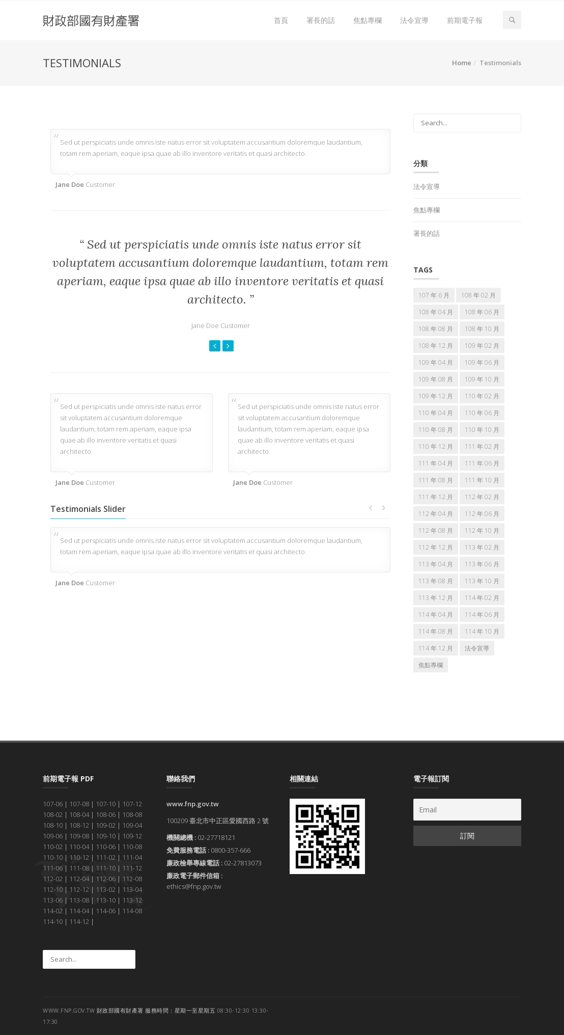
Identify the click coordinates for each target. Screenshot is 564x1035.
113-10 (106, 900)
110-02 (53, 846)
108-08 (132, 814)
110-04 (79, 846)
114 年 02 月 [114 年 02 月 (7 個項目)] (482, 597)
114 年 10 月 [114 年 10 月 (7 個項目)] (482, 631)
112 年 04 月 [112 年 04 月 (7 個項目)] (435, 513)
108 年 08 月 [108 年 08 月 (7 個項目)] (435, 328)
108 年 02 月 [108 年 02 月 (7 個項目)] (478, 295)
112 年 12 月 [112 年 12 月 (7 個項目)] (435, 547)
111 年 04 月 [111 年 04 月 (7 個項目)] (435, 463)
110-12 (79, 857)
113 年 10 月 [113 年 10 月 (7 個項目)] (482, 581)
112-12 (79, 889)
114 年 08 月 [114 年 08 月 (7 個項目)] (435, 631)
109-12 (132, 835)
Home (461, 62)
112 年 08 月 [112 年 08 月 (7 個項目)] (435, 530)
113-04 (132, 889)
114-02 (53, 910)
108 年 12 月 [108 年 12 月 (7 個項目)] (435, 345)
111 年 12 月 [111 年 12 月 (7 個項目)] (435, 497)
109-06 (53, 835)
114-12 (79, 921)
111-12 (132, 868)
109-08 (79, 835)
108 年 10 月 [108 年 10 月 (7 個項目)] (482, 328)
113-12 (132, 900)
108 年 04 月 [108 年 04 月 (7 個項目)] (435, 312)
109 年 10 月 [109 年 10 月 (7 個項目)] (482, 379)
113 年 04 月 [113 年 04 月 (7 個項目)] (435, 564)
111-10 (106, 868)
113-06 (53, 900)
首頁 (281, 20)
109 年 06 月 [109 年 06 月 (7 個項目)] (482, 362)
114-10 (53, 921)
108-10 (53, 825)
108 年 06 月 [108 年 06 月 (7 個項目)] (482, 312)
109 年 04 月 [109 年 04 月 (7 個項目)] (435, 362)
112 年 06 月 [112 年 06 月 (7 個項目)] (482, 513)
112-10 (53, 889)
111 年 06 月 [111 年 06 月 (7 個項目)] (482, 463)
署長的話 (320, 20)
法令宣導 (414, 20)
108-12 (79, 825)
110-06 (106, 846)
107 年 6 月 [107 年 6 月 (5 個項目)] (433, 295)
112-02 (53, 878)
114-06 (106, 910)
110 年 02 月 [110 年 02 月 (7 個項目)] (482, 396)
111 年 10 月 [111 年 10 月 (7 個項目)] (482, 480)
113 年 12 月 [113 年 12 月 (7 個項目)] (435, 597)
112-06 (106, 878)
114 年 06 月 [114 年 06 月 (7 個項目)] (482, 614)
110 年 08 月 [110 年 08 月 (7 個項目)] (435, 429)
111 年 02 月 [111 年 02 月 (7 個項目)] (482, 446)
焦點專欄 (367, 20)
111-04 (132, 857)
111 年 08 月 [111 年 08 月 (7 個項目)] (435, 480)
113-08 (79, 900)
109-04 (132, 825)
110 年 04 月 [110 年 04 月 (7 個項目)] (435, 412)
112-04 (79, 878)
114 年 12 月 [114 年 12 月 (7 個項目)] (435, 648)
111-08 (79, 868)
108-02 (53, 814)
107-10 (106, 803)
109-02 (106, 825)
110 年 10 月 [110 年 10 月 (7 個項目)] (482, 429)
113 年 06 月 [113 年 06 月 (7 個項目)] (482, 564)
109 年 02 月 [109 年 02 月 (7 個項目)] (482, 345)
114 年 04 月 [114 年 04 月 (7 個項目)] (435, 614)
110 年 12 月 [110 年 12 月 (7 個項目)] (435, 446)
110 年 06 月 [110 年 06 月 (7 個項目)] (482, 412)
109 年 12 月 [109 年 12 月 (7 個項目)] (435, 396)
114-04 (79, 910)
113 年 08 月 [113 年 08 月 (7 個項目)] (435, 581)
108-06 (106, 814)
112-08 (132, 878)
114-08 (132, 910)
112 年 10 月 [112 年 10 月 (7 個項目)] (482, 530)
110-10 (53, 857)
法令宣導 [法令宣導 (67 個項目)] (477, 648)
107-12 (132, 803)
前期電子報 (465, 20)
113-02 (106, 889)
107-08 (79, 803)
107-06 (53, 803)
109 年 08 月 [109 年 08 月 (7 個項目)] (435, 379)
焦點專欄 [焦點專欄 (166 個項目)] (430, 665)
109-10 (106, 835)
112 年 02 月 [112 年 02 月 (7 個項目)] (482, 497)
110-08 (132, 846)
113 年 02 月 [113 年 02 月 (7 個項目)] (482, 547)
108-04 (79, 814)
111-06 (53, 868)
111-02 (106, 857)
